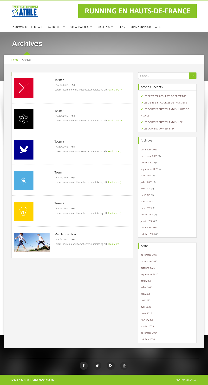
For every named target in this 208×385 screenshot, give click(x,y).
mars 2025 (146, 208)
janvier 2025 (147, 221)
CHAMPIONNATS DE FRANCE (146, 26)
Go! (193, 75)
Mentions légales (186, 379)
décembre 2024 (149, 227)
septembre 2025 (149, 169)
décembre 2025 (149, 149)
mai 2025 (145, 195)
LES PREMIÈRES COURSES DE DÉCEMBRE (165, 96)
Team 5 (59, 110)
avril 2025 (146, 201)
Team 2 (59, 203)
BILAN (122, 26)
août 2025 (146, 175)
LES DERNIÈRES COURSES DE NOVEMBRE (165, 102)
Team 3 (59, 172)
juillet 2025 (146, 182)
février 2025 (147, 214)
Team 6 (59, 80)
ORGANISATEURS (79, 26)
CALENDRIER (54, 26)
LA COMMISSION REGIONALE (27, 26)
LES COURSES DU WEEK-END (159, 128)
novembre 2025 (149, 156)
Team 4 (59, 141)
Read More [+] (115, 89)
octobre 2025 (148, 162)
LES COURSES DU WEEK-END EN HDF (163, 122)
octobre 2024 (148, 234)
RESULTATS (104, 26)
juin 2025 (145, 188)
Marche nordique (66, 234)
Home (14, 59)
